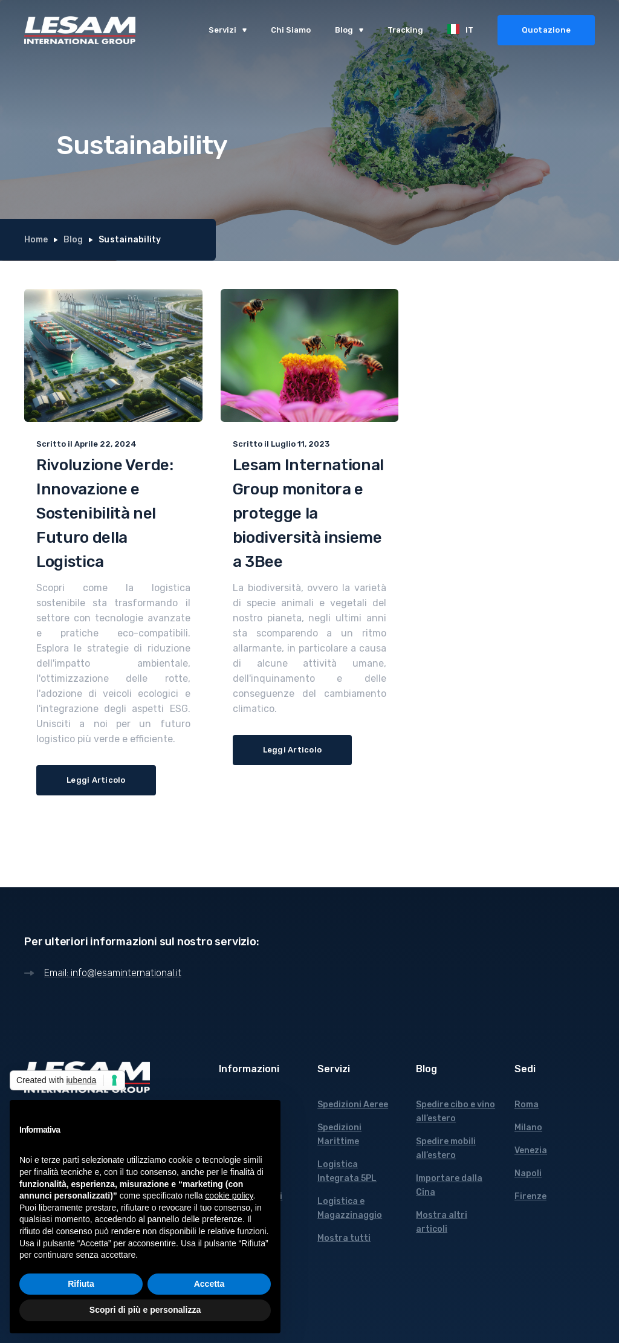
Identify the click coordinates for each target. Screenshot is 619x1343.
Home (36, 240)
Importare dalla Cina (449, 1185)
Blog (73, 240)
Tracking (405, 29)
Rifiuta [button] (81, 1284)
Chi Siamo (291, 29)
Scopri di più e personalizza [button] (145, 1310)
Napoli (528, 1173)
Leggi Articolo (96, 780)
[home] (79, 30)
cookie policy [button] (229, 1195)
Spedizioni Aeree (352, 1104)
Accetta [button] (209, 1284)
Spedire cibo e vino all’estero (455, 1111)
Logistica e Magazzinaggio (349, 1208)
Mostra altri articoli (441, 1222)
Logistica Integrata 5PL (347, 1171)
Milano (528, 1127)
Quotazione (546, 29)
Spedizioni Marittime (339, 1134)
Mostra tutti (344, 1238)
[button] (227, 30)
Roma (526, 1104)
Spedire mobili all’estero (446, 1148)
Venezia (530, 1150)
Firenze (530, 1196)
